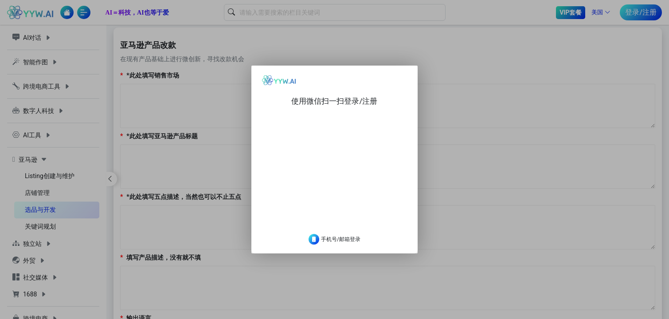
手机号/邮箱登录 (334, 246)
